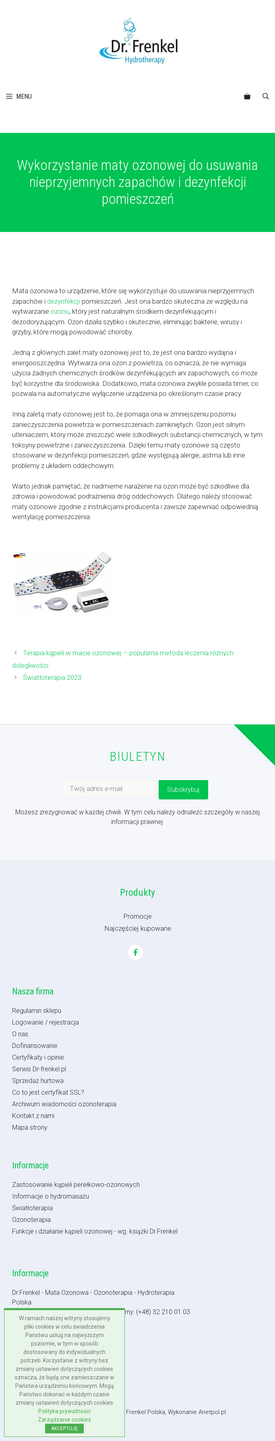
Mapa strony (30, 1127)
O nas (20, 1034)
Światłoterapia (32, 1208)
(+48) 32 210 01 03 (163, 1312)
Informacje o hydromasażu (50, 1196)
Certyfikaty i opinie (38, 1057)
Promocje (138, 916)
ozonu (60, 311)
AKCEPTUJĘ (64, 1428)
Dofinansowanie (35, 1046)
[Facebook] (135, 952)
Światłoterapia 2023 (52, 677)
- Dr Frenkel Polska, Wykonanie (156, 1412)
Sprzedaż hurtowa (38, 1081)
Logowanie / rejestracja (45, 1022)
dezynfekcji (63, 301)
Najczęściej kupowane (137, 928)
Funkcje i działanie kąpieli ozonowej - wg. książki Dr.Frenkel (95, 1231)
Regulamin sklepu (36, 1010)
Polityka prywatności (64, 1411)
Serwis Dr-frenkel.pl (39, 1069)
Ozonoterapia (31, 1220)
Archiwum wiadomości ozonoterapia (64, 1104)
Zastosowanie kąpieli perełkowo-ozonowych (76, 1184)
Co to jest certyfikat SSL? (48, 1092)
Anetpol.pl (212, 1412)
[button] (265, 97)
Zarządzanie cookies (64, 1419)
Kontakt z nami (33, 1116)
